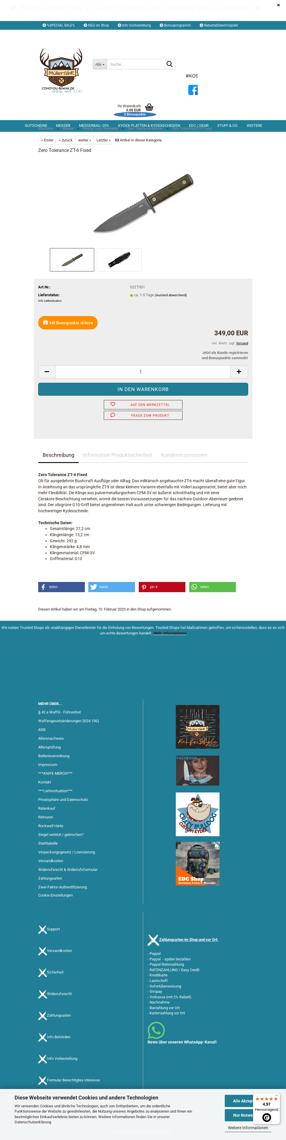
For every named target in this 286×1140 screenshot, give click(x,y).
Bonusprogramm (175, 25)
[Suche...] (100, 64)
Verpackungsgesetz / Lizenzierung (66, 852)
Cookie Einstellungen (55, 895)
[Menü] (276, 1096)
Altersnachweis (51, 738)
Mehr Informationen (169, 633)
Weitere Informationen (248, 1127)
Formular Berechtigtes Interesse (73, 1080)
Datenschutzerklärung (33, 1122)
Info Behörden (58, 1037)
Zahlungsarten (50, 878)
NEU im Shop (96, 25)
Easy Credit (190, 970)
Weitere (254, 125)
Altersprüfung (49, 747)
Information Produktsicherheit (117, 455)
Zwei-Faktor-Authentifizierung (62, 887)
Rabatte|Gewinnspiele (219, 25)
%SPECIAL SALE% (59, 25)
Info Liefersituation (50, 300)
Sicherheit (55, 972)
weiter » (84, 140)
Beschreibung (58, 455)
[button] (54, 34)
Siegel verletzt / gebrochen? (61, 834)
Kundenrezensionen (184, 455)
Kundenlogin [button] (88, 34)
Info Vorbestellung (134, 25)
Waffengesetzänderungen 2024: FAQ (68, 721)
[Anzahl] (143, 371)
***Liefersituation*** (55, 791)
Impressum (47, 764)
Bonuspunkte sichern (68, 322)
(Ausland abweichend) (171, 295)
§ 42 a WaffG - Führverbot (59, 712)
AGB (41, 729)
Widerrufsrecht (59, 994)
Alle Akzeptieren (248, 1101)
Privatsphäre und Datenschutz (63, 799)
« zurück (66, 140)
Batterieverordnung (53, 756)
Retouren (45, 817)
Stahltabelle (48, 843)
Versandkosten (50, 861)
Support (53, 929)
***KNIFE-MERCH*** (55, 773)
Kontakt (44, 782)
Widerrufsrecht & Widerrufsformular (67, 869)
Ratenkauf (46, 808)
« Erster (47, 140)
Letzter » (103, 140)
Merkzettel (120, 34)
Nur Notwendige (248, 1115)
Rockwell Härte (50, 826)
